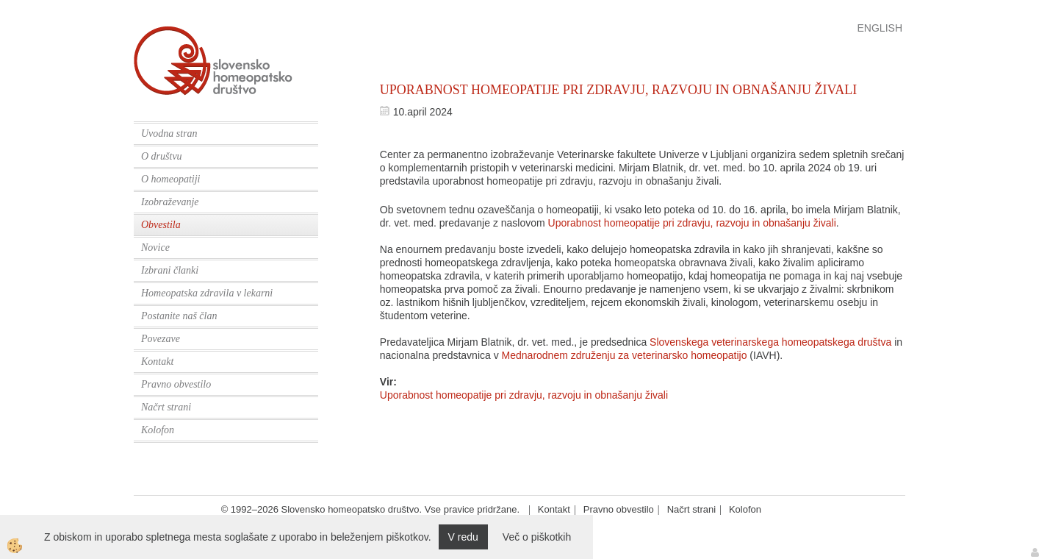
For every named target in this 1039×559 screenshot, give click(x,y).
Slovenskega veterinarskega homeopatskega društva (770, 342)
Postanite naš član (179, 315)
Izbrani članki (169, 270)
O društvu (161, 156)
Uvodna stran (169, 133)
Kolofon (157, 429)
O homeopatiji (171, 179)
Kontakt (157, 361)
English (880, 28)
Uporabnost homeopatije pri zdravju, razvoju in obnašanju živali (692, 223)
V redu (463, 537)
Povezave (160, 338)
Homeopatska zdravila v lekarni (207, 293)
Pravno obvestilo (176, 384)
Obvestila (161, 224)
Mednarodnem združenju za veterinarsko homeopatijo (624, 355)
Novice (155, 247)
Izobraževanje (170, 201)
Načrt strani (166, 407)
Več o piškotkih (537, 537)
